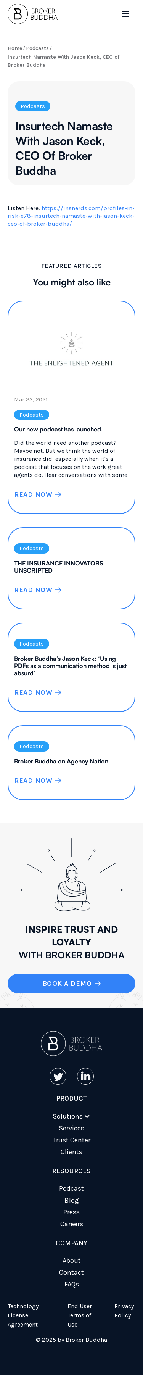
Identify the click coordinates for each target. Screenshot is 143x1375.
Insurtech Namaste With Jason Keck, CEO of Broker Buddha (63, 61)
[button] (125, 14)
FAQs (71, 1284)
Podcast (71, 1188)
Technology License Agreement (23, 1315)
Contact (71, 1272)
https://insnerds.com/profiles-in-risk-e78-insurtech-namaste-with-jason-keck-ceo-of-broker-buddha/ (71, 216)
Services (71, 1128)
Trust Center (71, 1140)
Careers (71, 1224)
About (72, 1260)
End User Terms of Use (79, 1315)
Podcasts (37, 48)
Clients (71, 1152)
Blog (71, 1200)
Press (71, 1212)
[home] (33, 14)
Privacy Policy (124, 1311)
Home (15, 48)
